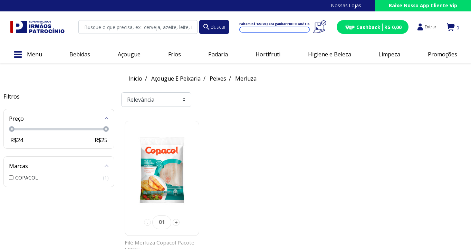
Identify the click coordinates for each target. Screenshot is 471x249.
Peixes (218, 78)
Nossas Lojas (346, 5)
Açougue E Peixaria (176, 78)
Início (135, 78)
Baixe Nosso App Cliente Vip (423, 5)
